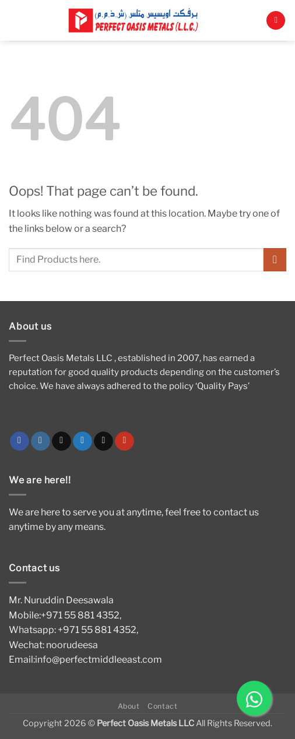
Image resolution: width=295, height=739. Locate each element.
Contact (162, 706)
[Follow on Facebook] (19, 441)
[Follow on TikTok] (61, 441)
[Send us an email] (103, 441)
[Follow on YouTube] (124, 441)
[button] (275, 20)
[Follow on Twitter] (82, 441)
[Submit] (275, 259)
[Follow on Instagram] (40, 441)
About (129, 706)
